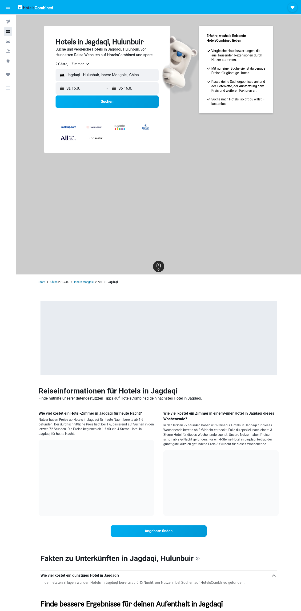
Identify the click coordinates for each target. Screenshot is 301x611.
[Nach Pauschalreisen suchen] (8, 51)
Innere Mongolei (84, 282)
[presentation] (198, 558)
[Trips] (8, 74)
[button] (8, 7)
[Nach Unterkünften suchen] (8, 31)
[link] (159, 531)
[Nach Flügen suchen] (8, 21)
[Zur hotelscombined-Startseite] (35, 7)
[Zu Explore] (8, 61)
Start (42, 282)
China (54, 282)
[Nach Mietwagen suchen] (8, 41)
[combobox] (73, 64)
